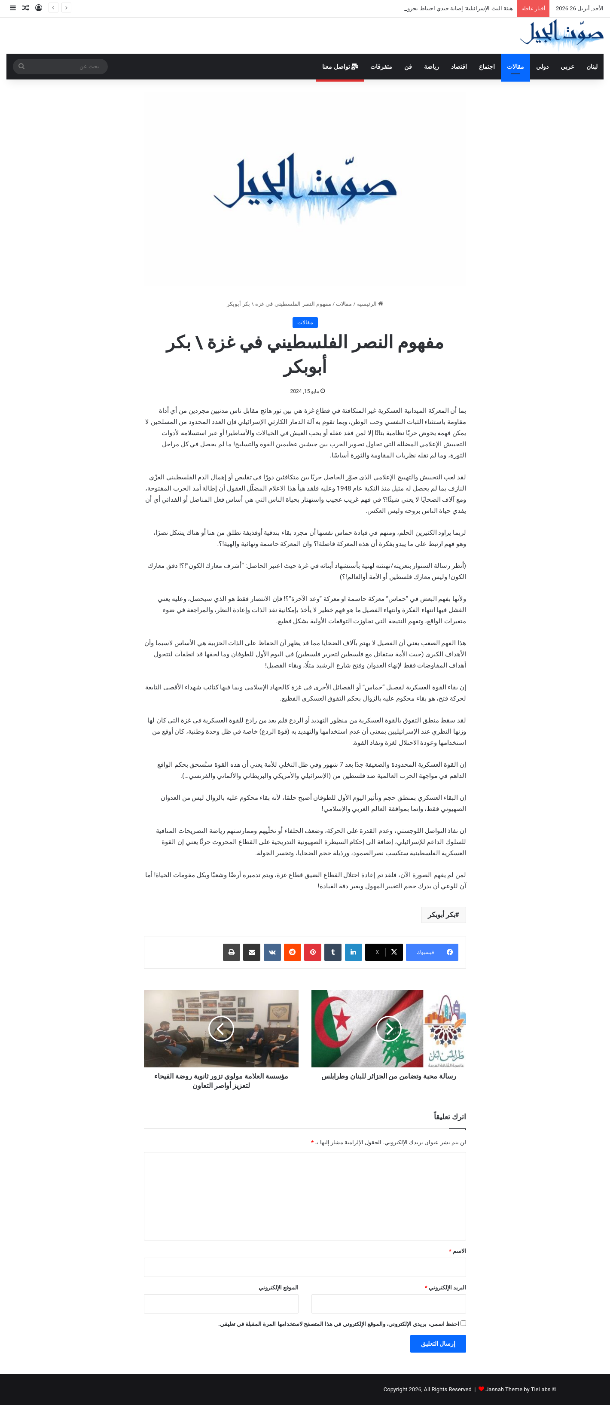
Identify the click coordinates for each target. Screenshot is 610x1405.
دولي (542, 66)
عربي (567, 66)
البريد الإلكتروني (445, 1287)
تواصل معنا (340, 66)
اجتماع (487, 66)
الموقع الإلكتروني (279, 1287)
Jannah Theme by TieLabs (517, 1389)
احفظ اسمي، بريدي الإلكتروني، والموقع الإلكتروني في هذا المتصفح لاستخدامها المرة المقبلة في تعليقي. (338, 1324)
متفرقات (381, 66)
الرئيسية (370, 304)
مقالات (515, 66)
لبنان (592, 66)
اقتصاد (459, 66)
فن (408, 66)
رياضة (431, 66)
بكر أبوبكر (441, 915)
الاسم (457, 1251)
